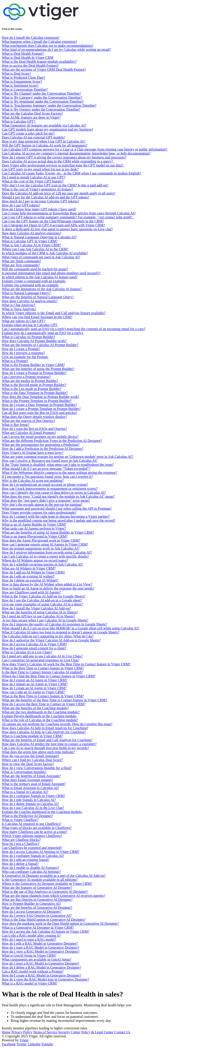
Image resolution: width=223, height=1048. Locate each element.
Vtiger (24, 1040)
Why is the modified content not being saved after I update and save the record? (58, 520)
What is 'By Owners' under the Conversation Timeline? (41, 109)
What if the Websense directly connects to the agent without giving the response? (59, 472)
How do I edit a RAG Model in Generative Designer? (40, 943)
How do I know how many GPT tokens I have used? (39, 209)
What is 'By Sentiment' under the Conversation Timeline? (43, 101)
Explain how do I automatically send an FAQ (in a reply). (43, 333)
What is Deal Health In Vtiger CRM (27, 57)
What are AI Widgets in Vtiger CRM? (29, 568)
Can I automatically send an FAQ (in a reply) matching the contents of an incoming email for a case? (73, 329)
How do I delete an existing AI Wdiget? (30, 580)
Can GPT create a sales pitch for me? (28, 133)
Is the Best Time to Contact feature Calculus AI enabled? (42, 672)
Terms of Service (45, 1032)
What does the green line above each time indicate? (38, 752)
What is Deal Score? (16, 73)
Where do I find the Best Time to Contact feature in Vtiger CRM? (48, 676)
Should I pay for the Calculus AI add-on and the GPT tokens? (45, 197)
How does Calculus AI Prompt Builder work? (34, 341)
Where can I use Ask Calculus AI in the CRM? (35, 249)
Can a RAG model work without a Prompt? (33, 971)
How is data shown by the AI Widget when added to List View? (47, 584)
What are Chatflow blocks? (21, 840)
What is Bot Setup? (15, 425)
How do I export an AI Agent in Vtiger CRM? (34, 680)
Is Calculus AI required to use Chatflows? (31, 824)
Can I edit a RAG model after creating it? (31, 935)
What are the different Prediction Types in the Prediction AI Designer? (52, 441)
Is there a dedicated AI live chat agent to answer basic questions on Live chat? (57, 229)
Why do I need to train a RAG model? (29, 939)
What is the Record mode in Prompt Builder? (34, 385)
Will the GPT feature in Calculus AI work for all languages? (44, 145)
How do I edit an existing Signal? (25, 860)
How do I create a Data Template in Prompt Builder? (39, 405)
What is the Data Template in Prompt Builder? (35, 393)
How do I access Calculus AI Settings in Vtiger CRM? (40, 852)
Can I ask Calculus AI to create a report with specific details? (45, 556)
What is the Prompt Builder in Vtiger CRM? (33, 365)
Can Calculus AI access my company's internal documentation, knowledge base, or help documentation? (76, 153)
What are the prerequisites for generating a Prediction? (41, 445)
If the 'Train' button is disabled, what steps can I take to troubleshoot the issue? (58, 464)
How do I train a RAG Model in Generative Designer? (40, 947)
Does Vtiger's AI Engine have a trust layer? (32, 452)
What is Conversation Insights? (24, 772)
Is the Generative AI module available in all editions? (40, 879)
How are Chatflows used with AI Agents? (31, 592)
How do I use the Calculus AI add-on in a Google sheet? (42, 600)
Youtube (47, 1044)
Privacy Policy (21, 1032)
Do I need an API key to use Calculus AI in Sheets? (38, 616)
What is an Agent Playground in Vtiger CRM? (35, 536)
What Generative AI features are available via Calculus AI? (44, 125)
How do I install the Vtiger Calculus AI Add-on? (36, 608)
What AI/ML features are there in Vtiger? (31, 117)
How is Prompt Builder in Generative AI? (31, 903)
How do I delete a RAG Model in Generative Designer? (41, 967)
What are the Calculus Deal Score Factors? (32, 113)
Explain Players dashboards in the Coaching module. (39, 716)
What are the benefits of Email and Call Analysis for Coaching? (47, 740)
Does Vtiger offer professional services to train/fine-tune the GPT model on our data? (63, 165)
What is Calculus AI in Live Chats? (27, 652)
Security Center (69, 1032)
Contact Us (122, 1032)
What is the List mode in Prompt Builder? (31, 389)
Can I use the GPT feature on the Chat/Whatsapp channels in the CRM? (53, 221)
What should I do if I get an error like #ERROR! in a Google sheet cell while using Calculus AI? (70, 628)
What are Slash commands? (21, 261)
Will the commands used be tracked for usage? (35, 269)
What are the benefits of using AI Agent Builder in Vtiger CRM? (48, 532)
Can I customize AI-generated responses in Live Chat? (40, 660)
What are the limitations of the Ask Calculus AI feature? (42, 289)
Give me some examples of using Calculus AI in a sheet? (42, 604)
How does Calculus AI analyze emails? (29, 301)
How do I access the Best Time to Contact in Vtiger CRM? (43, 704)
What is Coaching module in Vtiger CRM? (32, 736)
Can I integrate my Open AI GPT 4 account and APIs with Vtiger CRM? (54, 225)
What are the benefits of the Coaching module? (35, 708)
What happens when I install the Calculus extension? (39, 41)
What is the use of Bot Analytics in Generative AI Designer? (45, 891)
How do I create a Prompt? (21, 349)
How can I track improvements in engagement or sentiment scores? (50, 488)
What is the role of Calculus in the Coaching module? (40, 720)
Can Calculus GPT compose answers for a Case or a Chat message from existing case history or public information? (85, 149)
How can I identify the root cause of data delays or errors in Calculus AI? (54, 492)
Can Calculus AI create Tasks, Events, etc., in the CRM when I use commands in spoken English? (71, 173)
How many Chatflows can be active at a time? (34, 832)
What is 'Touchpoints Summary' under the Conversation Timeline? (49, 105)
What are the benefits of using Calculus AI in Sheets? (40, 612)
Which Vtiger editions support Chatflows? (32, 836)
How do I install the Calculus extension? (31, 37)
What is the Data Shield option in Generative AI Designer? (43, 919)
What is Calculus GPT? (19, 121)
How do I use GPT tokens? (21, 205)
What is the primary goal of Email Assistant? (34, 784)
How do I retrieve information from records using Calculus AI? (47, 552)
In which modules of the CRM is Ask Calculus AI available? (45, 253)
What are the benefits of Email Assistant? (31, 776)
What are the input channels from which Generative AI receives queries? (53, 895)
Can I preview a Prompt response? (26, 377)
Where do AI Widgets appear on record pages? (35, 560)
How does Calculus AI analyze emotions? (31, 233)
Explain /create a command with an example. (34, 281)
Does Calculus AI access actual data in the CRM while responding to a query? (58, 161)
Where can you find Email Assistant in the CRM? (37, 317)
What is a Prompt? (15, 361)
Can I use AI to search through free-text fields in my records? (45, 748)
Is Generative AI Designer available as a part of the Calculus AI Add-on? (54, 876)
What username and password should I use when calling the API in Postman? (57, 508)
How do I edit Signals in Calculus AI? (29, 800)
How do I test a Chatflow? (20, 844)
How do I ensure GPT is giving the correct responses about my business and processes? (64, 157)
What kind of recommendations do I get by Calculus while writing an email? (56, 49)
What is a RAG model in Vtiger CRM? (29, 983)
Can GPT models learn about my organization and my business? (47, 129)
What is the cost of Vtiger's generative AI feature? (38, 189)
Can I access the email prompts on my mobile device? (40, 437)
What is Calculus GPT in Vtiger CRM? (30, 241)
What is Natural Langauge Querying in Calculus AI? (39, 237)
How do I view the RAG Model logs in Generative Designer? (45, 979)
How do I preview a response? (23, 353)
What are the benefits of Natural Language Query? (38, 297)
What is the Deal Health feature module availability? (39, 61)
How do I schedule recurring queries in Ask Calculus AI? (42, 564)
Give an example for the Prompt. (25, 357)
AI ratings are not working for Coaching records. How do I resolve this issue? (57, 724)
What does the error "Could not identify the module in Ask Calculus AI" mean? (58, 496)
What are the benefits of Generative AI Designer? (37, 907)
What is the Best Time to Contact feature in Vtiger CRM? (43, 668)
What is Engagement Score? (22, 81)
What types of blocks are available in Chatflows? (37, 828)
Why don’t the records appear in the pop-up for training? (42, 504)
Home (6, 1032)
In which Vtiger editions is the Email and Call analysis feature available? (54, 313)
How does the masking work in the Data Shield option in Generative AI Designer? (60, 923)
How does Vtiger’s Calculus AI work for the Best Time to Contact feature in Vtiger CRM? (66, 664)
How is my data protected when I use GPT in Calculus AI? (44, 141)
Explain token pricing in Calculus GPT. (30, 325)
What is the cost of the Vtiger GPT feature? (33, 181)
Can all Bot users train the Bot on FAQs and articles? (39, 413)
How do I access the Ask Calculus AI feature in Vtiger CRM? (45, 931)
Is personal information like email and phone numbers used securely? (51, 273)
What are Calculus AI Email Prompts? (29, 433)
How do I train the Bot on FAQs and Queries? (34, 429)
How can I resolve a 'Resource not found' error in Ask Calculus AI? (50, 460)
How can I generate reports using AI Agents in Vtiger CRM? (45, 544)
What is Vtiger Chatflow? (20, 820)
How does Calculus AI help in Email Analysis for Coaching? (45, 728)
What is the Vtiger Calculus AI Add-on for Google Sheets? (43, 596)
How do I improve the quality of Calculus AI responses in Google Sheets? (54, 624)
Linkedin (34, 1044)
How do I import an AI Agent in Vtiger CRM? (35, 684)
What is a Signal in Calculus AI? (25, 792)
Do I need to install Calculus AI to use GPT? (33, 177)
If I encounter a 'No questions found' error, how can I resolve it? (47, 476)
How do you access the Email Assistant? (30, 756)
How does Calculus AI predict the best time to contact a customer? (49, 744)
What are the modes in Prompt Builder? (30, 381)
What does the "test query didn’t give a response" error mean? (46, 500)
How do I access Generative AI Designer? (31, 911)
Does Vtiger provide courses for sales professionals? (39, 512)
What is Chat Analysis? (18, 305)
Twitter (21, 1044)
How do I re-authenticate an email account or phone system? (45, 484)
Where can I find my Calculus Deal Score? (32, 760)
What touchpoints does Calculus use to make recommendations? (47, 45)
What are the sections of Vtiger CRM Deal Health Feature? (44, 69)
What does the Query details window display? (34, 417)
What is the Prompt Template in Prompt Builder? (37, 401)
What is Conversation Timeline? (25, 89)
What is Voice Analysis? (19, 309)
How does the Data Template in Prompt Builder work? (40, 397)
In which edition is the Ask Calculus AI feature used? (40, 277)
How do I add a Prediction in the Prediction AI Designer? (42, 449)
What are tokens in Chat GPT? (23, 321)
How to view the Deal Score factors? (28, 764)
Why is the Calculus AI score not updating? (33, 480)
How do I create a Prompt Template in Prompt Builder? (41, 409)
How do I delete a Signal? (20, 864)
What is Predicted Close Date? (23, 77)
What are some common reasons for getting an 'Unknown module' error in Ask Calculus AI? (67, 456)
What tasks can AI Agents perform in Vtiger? (34, 528)
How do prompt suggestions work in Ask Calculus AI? (40, 548)
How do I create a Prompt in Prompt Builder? (34, 373)
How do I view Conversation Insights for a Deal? (37, 768)
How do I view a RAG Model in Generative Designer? (41, 951)
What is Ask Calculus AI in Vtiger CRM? (31, 245)
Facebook (9, 1044)
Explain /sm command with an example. (30, 285)
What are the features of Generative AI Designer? (37, 887)
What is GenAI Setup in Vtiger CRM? (29, 955)
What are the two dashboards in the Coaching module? (41, 712)
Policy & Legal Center (97, 1032)
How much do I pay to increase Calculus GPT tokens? (40, 201)
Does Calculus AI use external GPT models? (33, 137)
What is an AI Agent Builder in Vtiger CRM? (34, 524)
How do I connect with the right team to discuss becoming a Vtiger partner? (56, 516)
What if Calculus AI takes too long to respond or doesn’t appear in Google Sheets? (60, 632)
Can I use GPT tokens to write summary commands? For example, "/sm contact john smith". (67, 217)
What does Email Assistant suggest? (27, 780)
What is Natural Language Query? (26, 293)
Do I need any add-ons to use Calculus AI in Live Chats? (42, 656)
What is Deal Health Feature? (23, 53)
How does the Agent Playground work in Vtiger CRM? (41, 540)
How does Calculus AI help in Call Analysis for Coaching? (44, 732)
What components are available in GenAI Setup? (36, 959)
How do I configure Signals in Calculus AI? (33, 856)
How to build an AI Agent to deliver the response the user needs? (48, 588)
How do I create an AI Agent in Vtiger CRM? (34, 688)
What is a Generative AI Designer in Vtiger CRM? (38, 927)
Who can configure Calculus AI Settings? (31, 872)
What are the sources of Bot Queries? (28, 421)
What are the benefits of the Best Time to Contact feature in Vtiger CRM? (54, 700)
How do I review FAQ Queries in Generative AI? (37, 915)
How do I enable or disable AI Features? (30, 868)
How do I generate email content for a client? (34, 648)
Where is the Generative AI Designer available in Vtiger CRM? (47, 883)
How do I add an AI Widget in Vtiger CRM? (33, 572)
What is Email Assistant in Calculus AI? (30, 788)
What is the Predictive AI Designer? (27, 816)
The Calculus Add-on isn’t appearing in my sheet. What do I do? (48, 636)
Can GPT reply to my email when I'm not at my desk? (40, 169)
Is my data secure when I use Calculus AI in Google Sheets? (45, 620)
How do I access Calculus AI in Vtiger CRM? (34, 644)
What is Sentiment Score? (20, 85)
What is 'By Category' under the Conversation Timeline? (42, 97)
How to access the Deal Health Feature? (30, 65)
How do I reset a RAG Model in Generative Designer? (40, 963)
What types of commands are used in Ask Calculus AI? (41, 257)
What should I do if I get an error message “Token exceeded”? (46, 468)
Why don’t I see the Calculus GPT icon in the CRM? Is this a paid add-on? (55, 185)
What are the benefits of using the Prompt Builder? (38, 369)
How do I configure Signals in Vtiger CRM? (33, 796)
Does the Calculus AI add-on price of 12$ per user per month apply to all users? (58, 193)
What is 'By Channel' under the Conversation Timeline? (41, 93)
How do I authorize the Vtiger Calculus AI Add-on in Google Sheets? (51, 640)
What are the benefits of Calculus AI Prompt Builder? (40, 345)
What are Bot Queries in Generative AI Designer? (37, 899)
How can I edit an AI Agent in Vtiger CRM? (33, 692)
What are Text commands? (21, 265)
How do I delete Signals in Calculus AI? (30, 804)
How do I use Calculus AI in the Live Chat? (33, 808)
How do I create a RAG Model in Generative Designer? (41, 975)
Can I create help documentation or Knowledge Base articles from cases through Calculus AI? (69, 213)
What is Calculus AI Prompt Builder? (28, 337)
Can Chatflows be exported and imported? (32, 848)
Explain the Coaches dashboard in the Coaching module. (42, 812)
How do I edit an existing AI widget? (28, 576)
